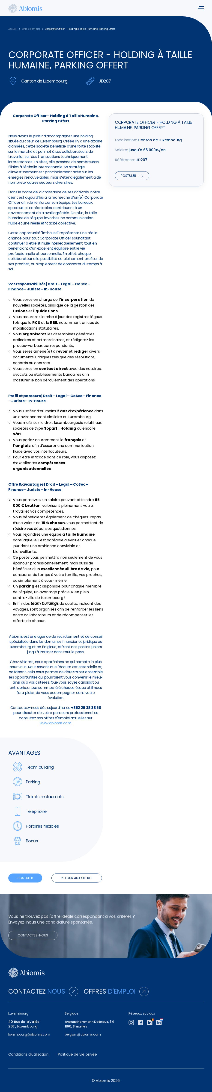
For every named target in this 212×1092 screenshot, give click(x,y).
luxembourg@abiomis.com (29, 1038)
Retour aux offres (77, 878)
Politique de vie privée (77, 1058)
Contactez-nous (33, 939)
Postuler (25, 878)
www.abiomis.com (55, 723)
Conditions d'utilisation (28, 1058)
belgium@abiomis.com (83, 1038)
